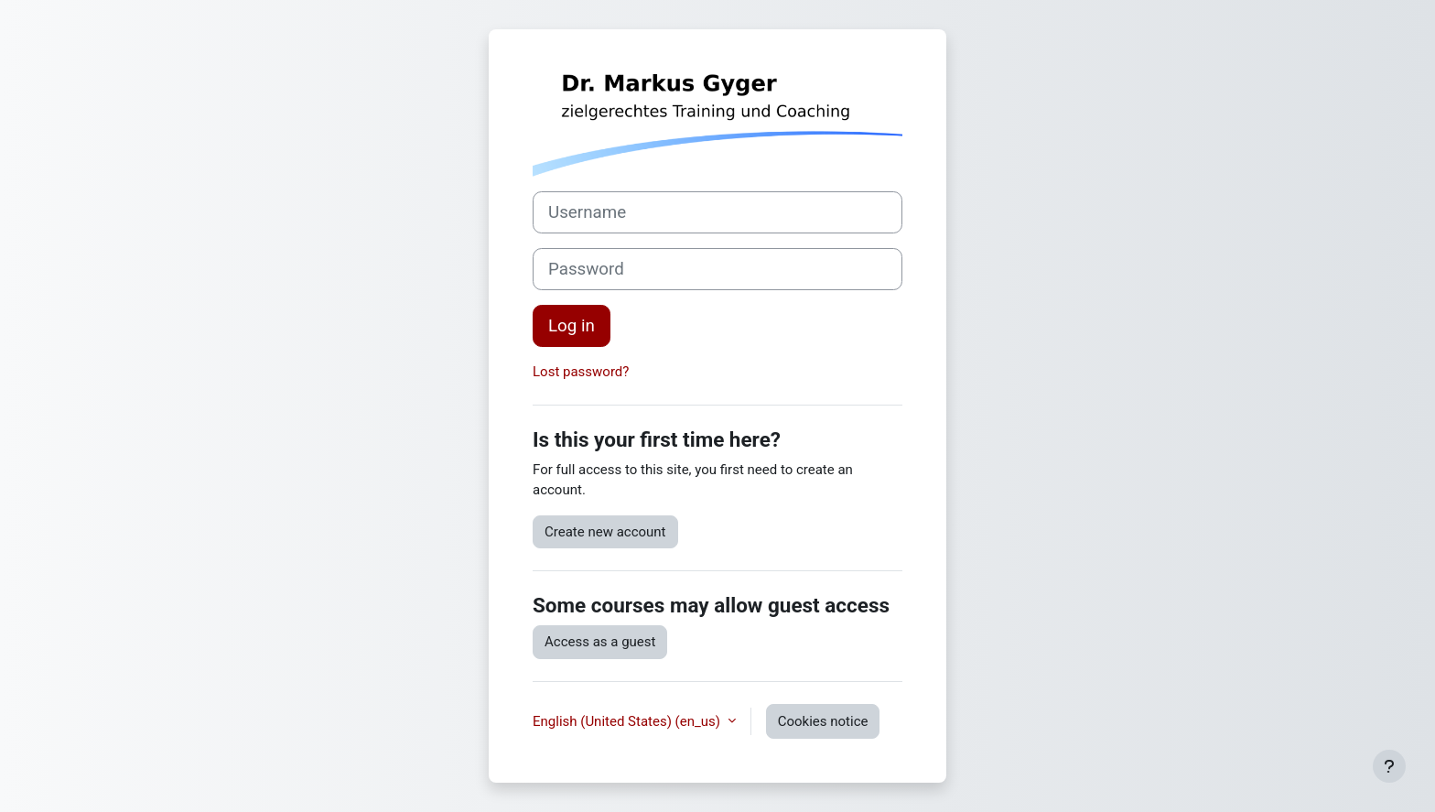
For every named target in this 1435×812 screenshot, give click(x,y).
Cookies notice (823, 721)
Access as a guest (600, 641)
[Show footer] (1389, 766)
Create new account (605, 532)
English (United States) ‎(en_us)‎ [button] (628, 721)
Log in (571, 326)
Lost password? (581, 371)
